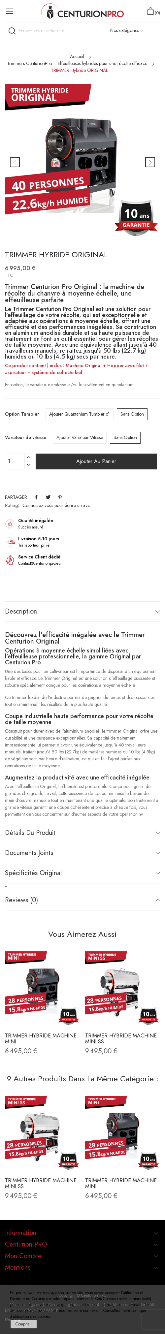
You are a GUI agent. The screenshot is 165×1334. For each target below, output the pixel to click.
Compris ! (24, 1324)
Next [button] (150, 162)
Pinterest (60, 497)
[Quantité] (15, 461)
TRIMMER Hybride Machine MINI (41, 1039)
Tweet (48, 497)
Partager (36, 497)
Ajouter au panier (96, 461)
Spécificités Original (33, 873)
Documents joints (29, 853)
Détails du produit (30, 833)
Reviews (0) (21, 900)
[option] (82, 162)
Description (21, 611)
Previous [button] (15, 162)
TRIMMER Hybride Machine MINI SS (121, 1039)
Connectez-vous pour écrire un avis (56, 505)
